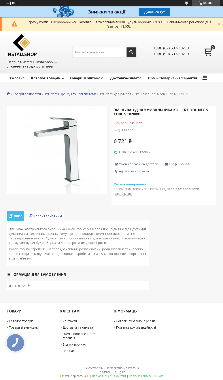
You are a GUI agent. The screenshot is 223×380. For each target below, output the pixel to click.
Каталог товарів (45, 78)
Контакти (69, 321)
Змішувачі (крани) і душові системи (70, 94)
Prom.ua (133, 368)
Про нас (68, 351)
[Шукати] (131, 52)
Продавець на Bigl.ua (111, 372)
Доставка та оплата (77, 327)
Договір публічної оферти (135, 321)
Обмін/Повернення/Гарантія (172, 78)
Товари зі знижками (24, 327)
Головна (17, 78)
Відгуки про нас (74, 344)
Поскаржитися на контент (109, 376)
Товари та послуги (27, 94)
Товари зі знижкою (86, 78)
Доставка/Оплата (125, 78)
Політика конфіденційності (136, 327)
